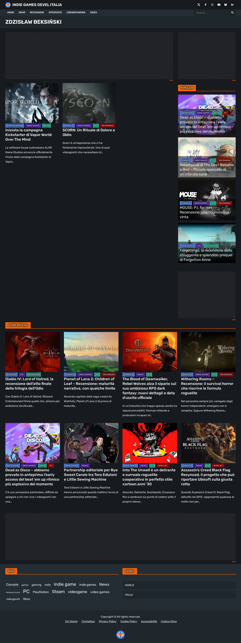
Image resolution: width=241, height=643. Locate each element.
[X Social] (198, 4)
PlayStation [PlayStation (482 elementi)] (41, 592)
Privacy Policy (107, 621)
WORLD (129, 585)
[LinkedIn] (232, 4)
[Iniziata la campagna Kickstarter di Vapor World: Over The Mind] (32, 103)
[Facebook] (205, 4)
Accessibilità (149, 621)
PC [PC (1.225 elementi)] (26, 591)
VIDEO (93, 12)
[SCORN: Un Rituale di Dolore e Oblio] (89, 103)
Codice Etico (169, 621)
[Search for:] (232, 13)
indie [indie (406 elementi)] (48, 584)
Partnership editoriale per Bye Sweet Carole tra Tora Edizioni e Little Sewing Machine (91, 475)
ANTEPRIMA (187, 113)
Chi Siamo (71, 621)
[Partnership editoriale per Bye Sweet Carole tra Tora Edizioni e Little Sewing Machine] (91, 443)
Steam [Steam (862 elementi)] (58, 591)
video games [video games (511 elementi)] (99, 592)
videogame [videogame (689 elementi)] (77, 592)
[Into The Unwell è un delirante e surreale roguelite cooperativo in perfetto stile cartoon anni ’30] (150, 443)
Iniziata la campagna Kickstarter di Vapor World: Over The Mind (28, 135)
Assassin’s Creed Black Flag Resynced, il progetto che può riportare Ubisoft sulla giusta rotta (207, 477)
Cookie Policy (128, 621)
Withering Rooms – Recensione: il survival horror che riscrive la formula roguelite (207, 386)
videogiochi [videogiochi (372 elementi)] (13, 599)
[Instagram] (212, 4)
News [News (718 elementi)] (104, 584)
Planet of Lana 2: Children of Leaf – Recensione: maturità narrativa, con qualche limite (89, 384)
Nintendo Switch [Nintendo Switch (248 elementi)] (13, 592)
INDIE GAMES (33, 125)
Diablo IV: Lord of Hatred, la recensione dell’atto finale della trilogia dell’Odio (29, 384)
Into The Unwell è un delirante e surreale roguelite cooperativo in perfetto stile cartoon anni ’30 (149, 477)
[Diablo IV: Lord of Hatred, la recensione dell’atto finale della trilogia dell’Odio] (32, 352)
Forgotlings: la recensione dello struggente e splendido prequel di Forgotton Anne (206, 255)
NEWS (22, 12)
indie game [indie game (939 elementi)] (65, 584)
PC (96, 125)
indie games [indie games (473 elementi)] (87, 585)
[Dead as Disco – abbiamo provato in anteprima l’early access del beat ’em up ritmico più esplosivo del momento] (32, 443)
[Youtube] (219, 4)
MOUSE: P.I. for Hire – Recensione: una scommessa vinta (204, 212)
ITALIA (129, 594)
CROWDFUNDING (76, 12)
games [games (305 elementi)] (25, 585)
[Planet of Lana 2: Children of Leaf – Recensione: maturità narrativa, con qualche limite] (91, 352)
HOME (10, 12)
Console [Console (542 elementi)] (12, 585)
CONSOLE (68, 125)
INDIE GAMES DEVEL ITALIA (37, 5)
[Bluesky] (225, 4)
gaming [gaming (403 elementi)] (36, 584)
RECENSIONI (37, 12)
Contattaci (88, 621)
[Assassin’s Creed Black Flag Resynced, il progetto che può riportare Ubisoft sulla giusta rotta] (208, 443)
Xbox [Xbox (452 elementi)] (26, 599)
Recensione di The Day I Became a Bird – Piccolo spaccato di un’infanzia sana (207, 169)
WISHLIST (162, 465)
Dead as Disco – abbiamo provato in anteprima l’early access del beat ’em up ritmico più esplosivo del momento (205, 124)
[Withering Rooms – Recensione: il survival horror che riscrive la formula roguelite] (208, 352)
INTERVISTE (55, 12)
